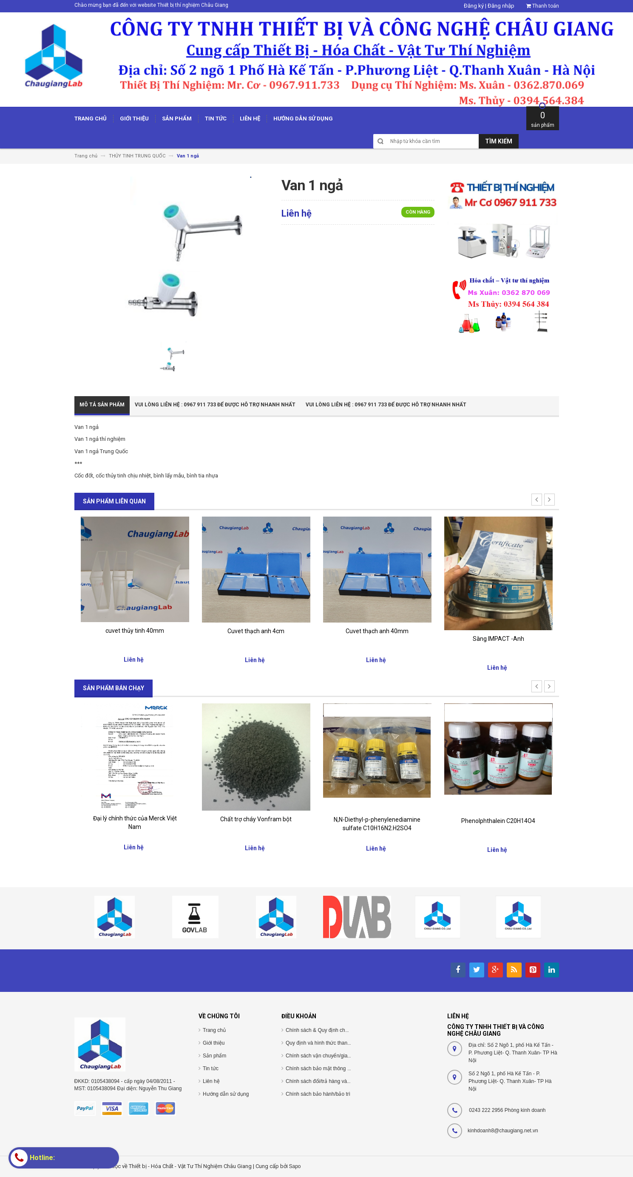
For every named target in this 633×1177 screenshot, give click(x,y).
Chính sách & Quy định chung (320, 1030)
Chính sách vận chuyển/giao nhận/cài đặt (333, 1056)
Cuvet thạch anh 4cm (255, 631)
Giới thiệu (213, 1043)
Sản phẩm (214, 1056)
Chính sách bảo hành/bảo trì (318, 1094)
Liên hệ (211, 1081)
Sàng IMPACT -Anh (498, 638)
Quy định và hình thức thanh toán (323, 1043)
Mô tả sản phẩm (102, 405)
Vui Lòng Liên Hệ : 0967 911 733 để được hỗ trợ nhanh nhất (215, 405)
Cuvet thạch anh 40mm (377, 631)
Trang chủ (214, 1030)
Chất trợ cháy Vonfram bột (256, 819)
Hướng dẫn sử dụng (226, 1094)
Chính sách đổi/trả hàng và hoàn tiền (327, 1081)
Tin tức (211, 1068)
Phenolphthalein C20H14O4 (498, 820)
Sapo (295, 1166)
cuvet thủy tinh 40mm (134, 630)
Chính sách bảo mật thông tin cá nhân (329, 1068)
